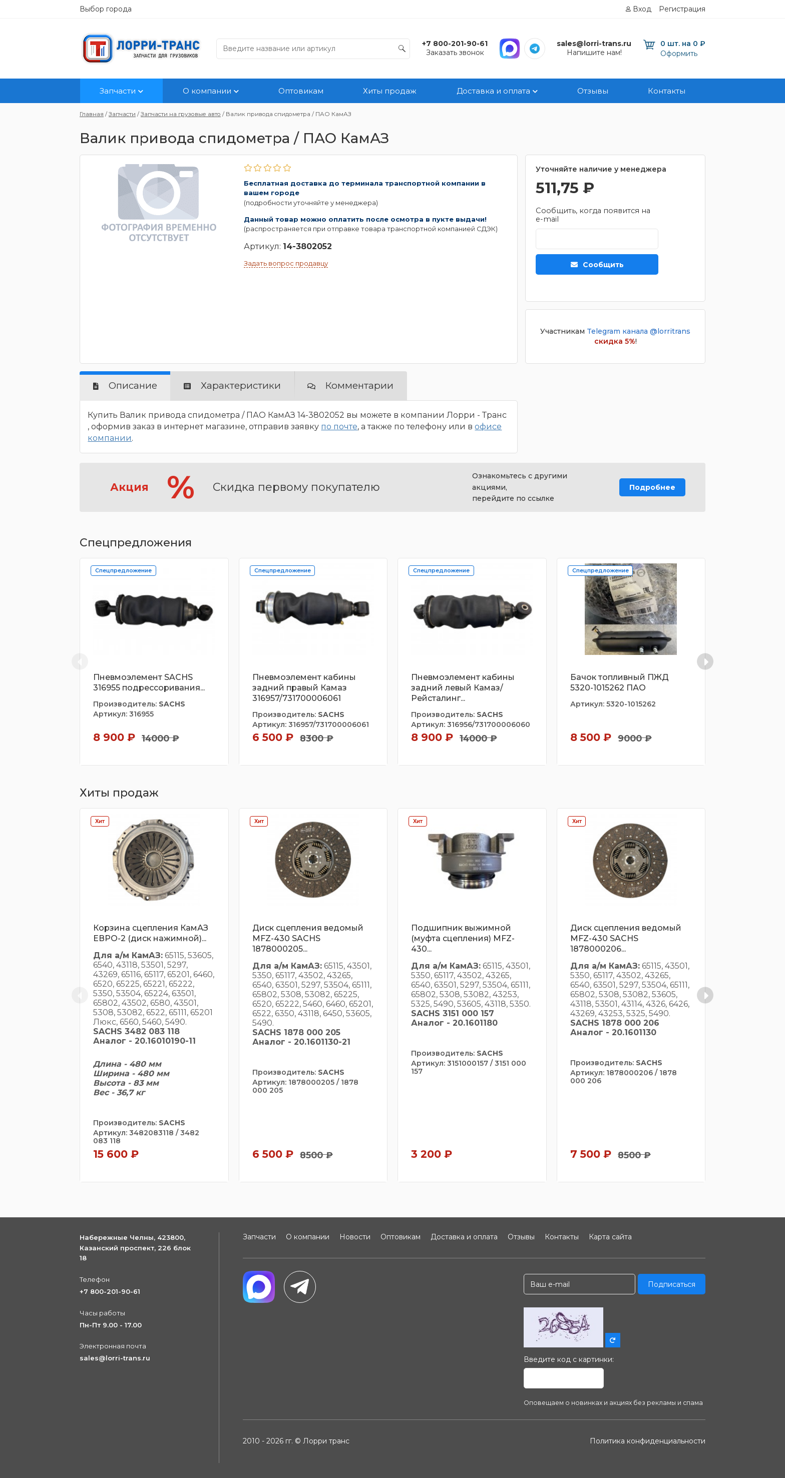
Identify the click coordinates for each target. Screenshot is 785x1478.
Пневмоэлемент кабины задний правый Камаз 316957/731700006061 (304, 687)
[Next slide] (705, 661)
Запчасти (118, 91)
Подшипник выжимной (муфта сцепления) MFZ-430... (463, 938)
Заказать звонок (455, 52)
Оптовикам (300, 91)
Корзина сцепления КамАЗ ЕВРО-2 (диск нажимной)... (150, 933)
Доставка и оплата (493, 91)
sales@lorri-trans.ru (115, 1358)
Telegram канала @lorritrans (638, 331)
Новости (354, 1236)
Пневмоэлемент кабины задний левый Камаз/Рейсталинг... (463, 687)
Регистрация (682, 9)
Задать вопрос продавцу (286, 263)
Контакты (666, 91)
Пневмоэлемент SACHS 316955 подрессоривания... (149, 682)
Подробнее (652, 487)
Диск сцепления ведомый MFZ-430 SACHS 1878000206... (625, 938)
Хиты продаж (390, 91)
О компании (207, 91)
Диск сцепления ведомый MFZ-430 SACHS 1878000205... (307, 938)
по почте (339, 426)
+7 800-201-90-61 (110, 1291)
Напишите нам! (594, 52)
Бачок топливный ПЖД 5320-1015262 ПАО (619, 682)
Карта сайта (610, 1236)
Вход (642, 9)
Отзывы (592, 91)
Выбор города (106, 9)
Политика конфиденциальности (647, 1440)
